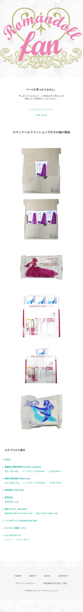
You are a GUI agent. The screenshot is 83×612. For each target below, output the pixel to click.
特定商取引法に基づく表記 (55, 583)
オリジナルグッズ (13, 535)
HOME (18, 576)
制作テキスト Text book (16, 509)
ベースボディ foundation (33, 471)
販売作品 (9, 497)
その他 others (54, 471)
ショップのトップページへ (41, 109)
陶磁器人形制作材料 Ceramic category (23, 467)
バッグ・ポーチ (23, 540)
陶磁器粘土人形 (12, 502)
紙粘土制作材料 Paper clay (17, 478)
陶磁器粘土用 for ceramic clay (18, 513)
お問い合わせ (41, 115)
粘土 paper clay (12, 483)
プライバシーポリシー (25, 583)
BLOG (47, 576)
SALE (7, 460)
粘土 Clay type (11, 471)
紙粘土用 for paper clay (47, 513)
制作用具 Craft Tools (15, 490)
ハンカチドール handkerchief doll (21, 521)
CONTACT (63, 576)
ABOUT (32, 576)
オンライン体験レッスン (16, 528)
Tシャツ (8, 540)
